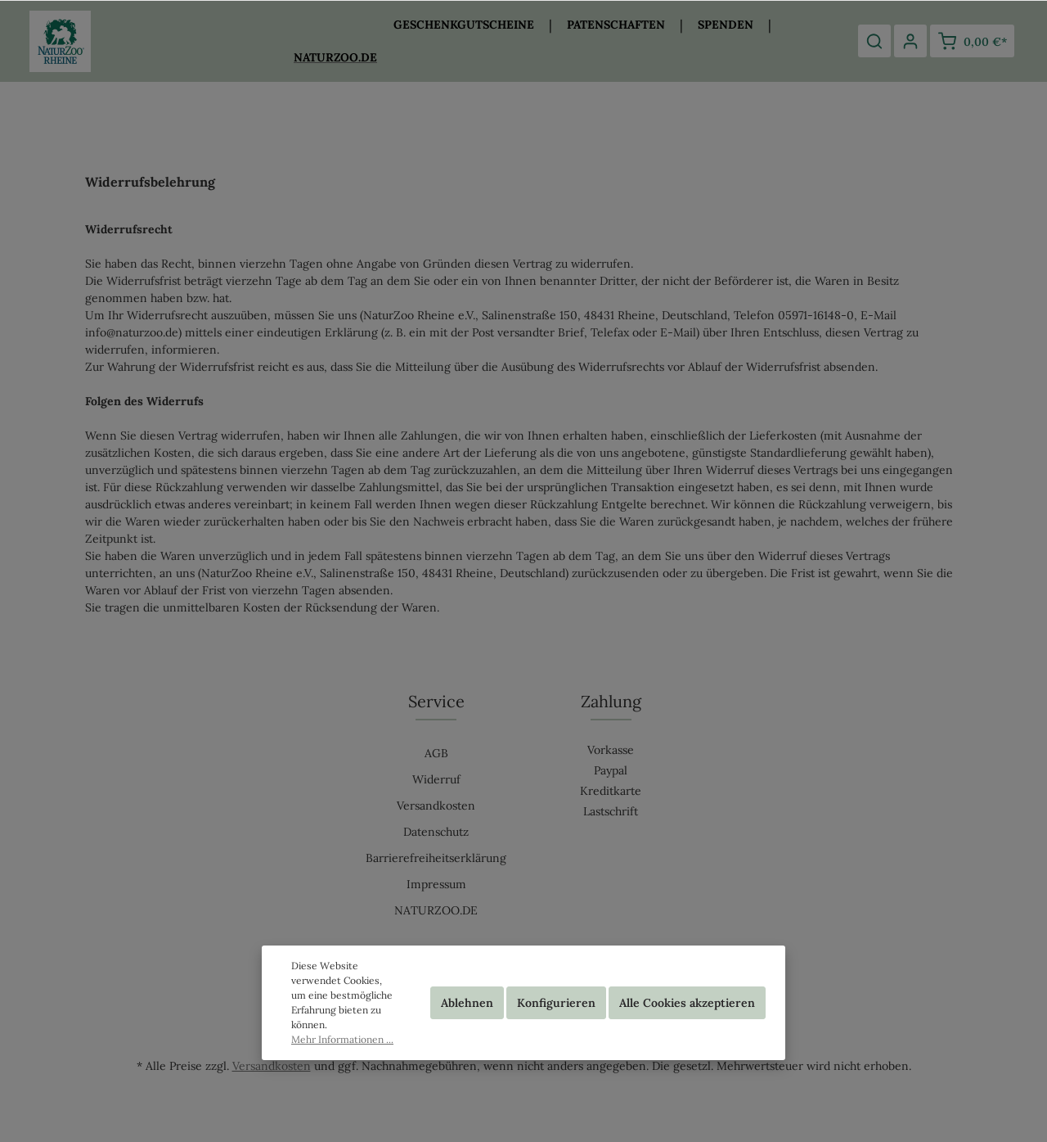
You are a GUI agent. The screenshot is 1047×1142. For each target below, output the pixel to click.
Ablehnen (467, 1002)
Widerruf (436, 779)
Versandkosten (436, 805)
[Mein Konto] (910, 41)
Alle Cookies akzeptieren (687, 1002)
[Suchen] (874, 41)
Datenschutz (436, 831)
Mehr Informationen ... (342, 1039)
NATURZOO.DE (436, 910)
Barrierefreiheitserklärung (436, 858)
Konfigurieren (556, 1002)
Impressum (436, 884)
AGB (436, 753)
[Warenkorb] (972, 41)
